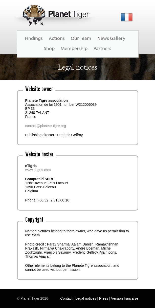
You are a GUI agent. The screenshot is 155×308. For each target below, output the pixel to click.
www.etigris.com (38, 170)
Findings (34, 38)
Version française (124, 298)
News (103, 38)
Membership (74, 48)
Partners (102, 48)
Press (103, 298)
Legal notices (85, 298)
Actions (57, 38)
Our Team (81, 38)
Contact (66, 298)
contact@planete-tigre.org (45, 126)
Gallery (117, 38)
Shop (49, 48)
